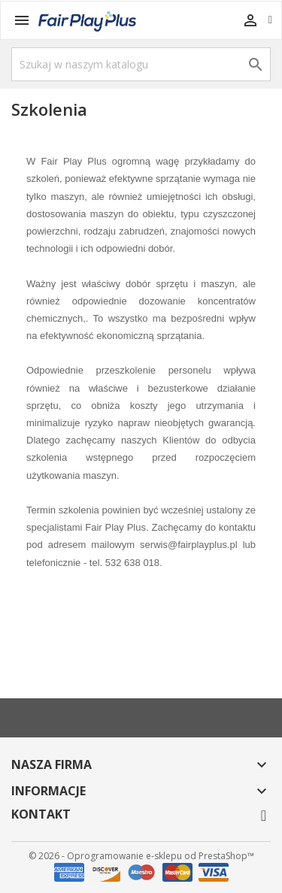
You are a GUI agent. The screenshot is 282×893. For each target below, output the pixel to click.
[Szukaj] (141, 64)
